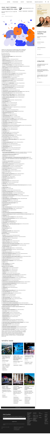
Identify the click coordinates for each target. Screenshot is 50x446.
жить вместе (26, 367)
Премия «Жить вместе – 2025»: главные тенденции (5, 393)
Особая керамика (5, 219)
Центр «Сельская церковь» (7, 323)
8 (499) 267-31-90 (36, 427)
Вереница (4, 66)
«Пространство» (11, 74)
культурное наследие (16, 412)
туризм (8, 368)
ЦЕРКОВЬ (46, 425)
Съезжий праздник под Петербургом (8, 277)
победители (20, 11)
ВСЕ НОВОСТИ (40, 54)
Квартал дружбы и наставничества (8, 173)
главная (3, 16)
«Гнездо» (12, 216)
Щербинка (4, 149)
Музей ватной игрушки (6, 306)
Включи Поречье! (5, 147)
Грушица (3, 288)
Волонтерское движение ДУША (7, 191)
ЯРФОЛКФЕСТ (4, 129)
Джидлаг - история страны (7, 247)
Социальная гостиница (6, 165)
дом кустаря (26, 406)
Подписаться (14, 432)
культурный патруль (16, 409)
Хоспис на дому (5, 162)
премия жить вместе (21, 13)
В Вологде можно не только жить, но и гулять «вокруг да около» (6, 359)
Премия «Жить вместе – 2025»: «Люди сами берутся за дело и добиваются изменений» (18, 359)
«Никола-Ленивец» (9, 64)
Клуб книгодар (4, 109)
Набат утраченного (5, 263)
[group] (43, 39)
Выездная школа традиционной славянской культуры (11, 281)
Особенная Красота (5, 166)
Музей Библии (4, 125)
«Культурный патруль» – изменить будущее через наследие (17, 394)
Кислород (4, 102)
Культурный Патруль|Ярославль (7, 87)
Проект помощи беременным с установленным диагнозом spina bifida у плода (15, 157)
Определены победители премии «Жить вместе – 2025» (17, 365)
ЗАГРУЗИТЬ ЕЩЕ (18, 418)
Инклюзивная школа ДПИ (6, 230)
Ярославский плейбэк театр (7, 92)
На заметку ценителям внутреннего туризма (6, 363)
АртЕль (3, 295)
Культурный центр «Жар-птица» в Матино (9, 139)
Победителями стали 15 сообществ (28, 361)
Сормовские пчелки (5, 319)
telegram (40, 426)
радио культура (5, 373)
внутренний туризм (5, 370)
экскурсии (4, 368)
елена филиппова (16, 414)
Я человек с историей (6, 239)
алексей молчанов (27, 409)
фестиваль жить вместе (17, 407)
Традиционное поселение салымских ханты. (9, 91)
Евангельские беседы (6, 313)
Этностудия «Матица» (6, 291)
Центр (3, 158)
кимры (31, 406)
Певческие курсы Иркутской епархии (8, 309)
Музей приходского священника (7, 260)
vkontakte (40, 428)
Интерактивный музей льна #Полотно (8, 290)
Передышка (4, 211)
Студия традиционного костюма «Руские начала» (10, 304)
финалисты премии (26, 11)
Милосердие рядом (5, 180)
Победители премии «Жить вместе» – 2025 (28, 357)
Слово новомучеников (6, 264)
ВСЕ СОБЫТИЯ (40, 82)
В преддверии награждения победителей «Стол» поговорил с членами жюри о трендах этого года (6, 398)
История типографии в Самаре (7, 56)
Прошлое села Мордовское (6, 257)
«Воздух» (13, 78)
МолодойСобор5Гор (5, 315)
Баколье (3, 294)
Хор (3, 57)
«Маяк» (12, 118)
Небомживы (4, 215)
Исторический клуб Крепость (7, 249)
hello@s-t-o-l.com (35, 426)
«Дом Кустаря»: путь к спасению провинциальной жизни (29, 393)
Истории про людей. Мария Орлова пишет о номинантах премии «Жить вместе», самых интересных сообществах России (18, 400)
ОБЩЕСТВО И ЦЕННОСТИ (8, 16)
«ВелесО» (14, 73)
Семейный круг (5, 287)
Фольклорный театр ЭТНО (6, 284)
